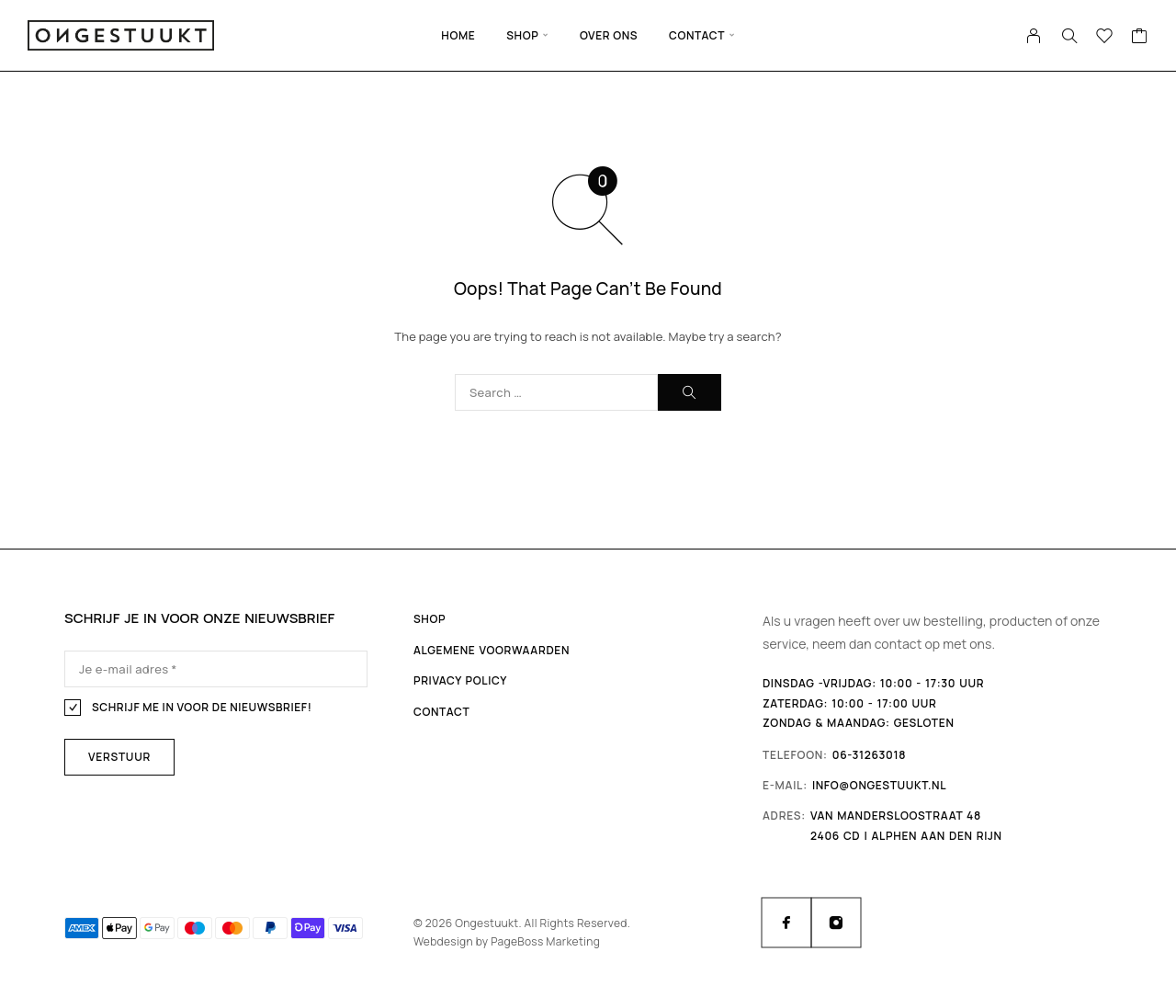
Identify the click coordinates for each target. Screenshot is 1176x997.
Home (458, 35)
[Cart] (1139, 38)
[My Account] (1034, 36)
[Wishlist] (1105, 38)
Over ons (609, 35)
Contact (697, 35)
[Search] (1069, 36)
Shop (522, 35)
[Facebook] (786, 922)
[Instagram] (836, 922)
